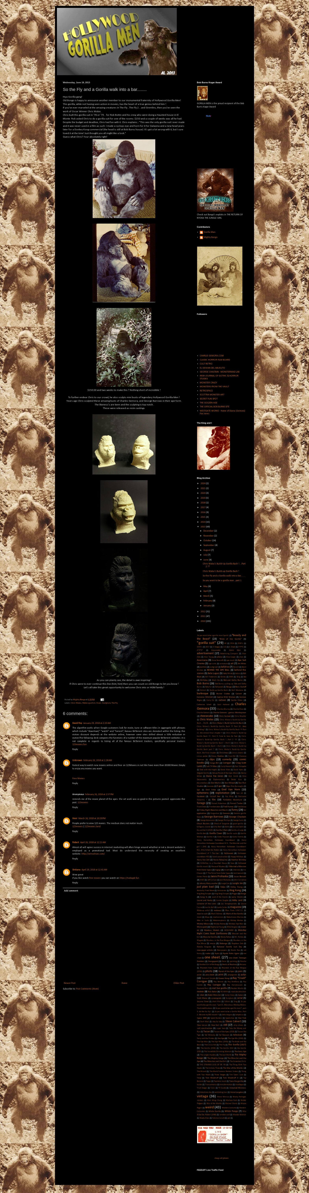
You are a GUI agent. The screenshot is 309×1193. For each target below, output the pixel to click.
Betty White (227, 673)
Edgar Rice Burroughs (235, 786)
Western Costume (229, 1108)
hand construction (220, 857)
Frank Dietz (201, 807)
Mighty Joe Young (217, 927)
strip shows (238, 1025)
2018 (203, 503)
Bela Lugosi (213, 673)
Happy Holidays (237, 857)
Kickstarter (221, 891)
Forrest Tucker (236, 803)
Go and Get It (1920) (205, 830)
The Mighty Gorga (215, 1058)
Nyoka (217, 953)
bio (245, 677)
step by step (217, 1022)
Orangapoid (213, 961)
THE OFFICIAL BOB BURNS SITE (214, 407)
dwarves (210, 786)
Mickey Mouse (203, 924)
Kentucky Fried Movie (205, 891)
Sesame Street (202, 1001)
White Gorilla (214, 1111)
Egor (198, 790)
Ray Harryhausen (234, 985)
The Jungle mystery (208, 1055)
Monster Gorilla (210, 937)
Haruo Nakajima (220, 860)
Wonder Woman (239, 1115)
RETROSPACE (206, 391)
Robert (75, 842)
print (220, 975)
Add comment (71, 891)
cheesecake (206, 716)
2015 (203, 517)
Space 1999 (202, 1018)
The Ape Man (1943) (219, 1042)
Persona (243, 964)
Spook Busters (216, 1018)
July (205, 555)
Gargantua (214, 813)
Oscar (98, 703)
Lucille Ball (209, 907)
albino (219, 657)
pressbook (210, 975)
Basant (236, 667)
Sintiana (76, 870)
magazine (235, 907)
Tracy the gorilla (236, 1081)
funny (235, 809)
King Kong (235, 890)
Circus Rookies (217, 756)
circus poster (202, 756)
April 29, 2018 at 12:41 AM (94, 870)
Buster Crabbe (223, 694)
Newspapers (222, 950)
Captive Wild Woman (226, 697)
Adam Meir (235, 650)
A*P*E (240, 647)
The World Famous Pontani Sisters (223, 1071)
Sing (235, 1001)
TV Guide (222, 1088)
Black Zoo (216, 680)
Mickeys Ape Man (236, 924)
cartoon (222, 700)
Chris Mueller (240, 716)
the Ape (221, 1038)
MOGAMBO (229, 930)
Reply (75, 749)
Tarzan (206, 1031)
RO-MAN (224, 992)
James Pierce (202, 877)
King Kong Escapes (204, 894)
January (207, 606)
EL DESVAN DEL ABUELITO (212, 368)
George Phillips (224, 820)
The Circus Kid (210, 1045)
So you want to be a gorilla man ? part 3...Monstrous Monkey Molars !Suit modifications (221, 1005)
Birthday (204, 680)
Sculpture (106, 703)
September (209, 545)
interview (236, 870)
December (208, 531)
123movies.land (93, 826)
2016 (203, 512)
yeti (228, 1118)
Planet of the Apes (226, 971)
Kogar (234, 894)
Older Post (178, 983)
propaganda (232, 975)
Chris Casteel (225, 716)
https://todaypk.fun (129, 878)
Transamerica (211, 1085)
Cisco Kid (232, 756)
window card (225, 1115)
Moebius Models (212, 930)
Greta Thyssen (223, 837)
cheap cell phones (221, 1158)
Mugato (200, 940)
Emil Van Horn (231, 789)
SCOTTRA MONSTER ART (212, 395)
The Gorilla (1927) (237, 1045)
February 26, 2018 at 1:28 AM (97, 760)
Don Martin (216, 783)
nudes (208, 954)
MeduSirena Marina (234, 917)
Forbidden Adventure (232, 800)
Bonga (229, 687)
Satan (240, 995)
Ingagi (218, 870)
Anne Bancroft (217, 660)
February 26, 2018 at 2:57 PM (99, 794)
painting (233, 961)
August (207, 550)
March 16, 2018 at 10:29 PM (92, 818)
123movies (83, 802)
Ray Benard (218, 982)
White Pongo (231, 1111)
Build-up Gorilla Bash (219, 690)
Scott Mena (202, 998)
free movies (95, 878)
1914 (232, 643)
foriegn (201, 803)
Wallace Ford (231, 1100)
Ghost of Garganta (221, 824)
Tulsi (212, 1088)
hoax (232, 863)
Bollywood (219, 687)
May (205, 586)
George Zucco (238, 820)
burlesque (202, 693)
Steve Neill (215, 1025)
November (208, 536)
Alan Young (208, 657)
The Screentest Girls (238, 1061)
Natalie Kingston (204, 947)
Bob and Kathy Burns (233, 680)
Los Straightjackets (229, 904)
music (212, 943)
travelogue (239, 1085)
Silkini (227, 1001)
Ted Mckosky (210, 1035)
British (203, 690)
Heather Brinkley (238, 860)
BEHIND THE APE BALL (218, 670)
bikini (237, 673)
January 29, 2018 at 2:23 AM (97, 723)
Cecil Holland (223, 705)
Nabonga (223, 943)
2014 (203, 522)
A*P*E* (200, 650)
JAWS (202, 880)
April (205, 591)
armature (224, 664)
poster (199, 975)
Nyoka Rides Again (231, 954)
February (208, 601)
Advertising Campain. (229, 654)
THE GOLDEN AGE (208, 403)
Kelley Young (236, 887)
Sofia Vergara (227, 1015)
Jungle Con (225, 883)
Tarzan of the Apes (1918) (224, 1032)
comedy (227, 759)
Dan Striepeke (240, 766)
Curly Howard (226, 766)
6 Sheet (232, 647)
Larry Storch (237, 897)
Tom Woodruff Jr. (231, 1078)
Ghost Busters (203, 824)
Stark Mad (204, 1022)
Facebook (201, 796)
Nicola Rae (235, 950)
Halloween (228, 853)
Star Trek (242, 1018)
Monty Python (226, 937)
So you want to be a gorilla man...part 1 (222, 580)
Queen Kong (223, 978)
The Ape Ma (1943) (235, 1038)
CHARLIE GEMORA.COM (212, 356)
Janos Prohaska (219, 876)
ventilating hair (221, 1092)
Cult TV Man (211, 766)
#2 (225, 643)
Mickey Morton (236, 920)
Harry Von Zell (203, 860)
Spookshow (229, 1018)
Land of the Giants (220, 897)
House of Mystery (218, 866)
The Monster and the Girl (215, 1061)
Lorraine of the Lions (206, 904)
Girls (227, 827)
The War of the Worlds (233, 1068)
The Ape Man (202, 1042)
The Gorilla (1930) (208, 1048)
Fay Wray (229, 796)
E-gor (219, 786)
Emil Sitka (211, 790)
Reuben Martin (237, 988)
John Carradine (240, 880)
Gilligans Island (203, 827)
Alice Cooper (231, 657)
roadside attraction (238, 992)
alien (241, 657)
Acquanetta (216, 650)
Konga (243, 894)
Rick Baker (212, 992)
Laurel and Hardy (204, 900)
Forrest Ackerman (218, 803)
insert (226, 870)
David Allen (225, 770)
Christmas (223, 753)
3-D (224, 647)
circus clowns (237, 753)
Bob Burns (203, 683)
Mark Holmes (216, 914)
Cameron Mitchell (205, 697)
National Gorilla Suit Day (229, 947)
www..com (208, 116)
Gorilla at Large (237, 830)
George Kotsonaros (207, 820)
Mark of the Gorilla (234, 914)
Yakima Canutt (218, 1118)
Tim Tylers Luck (236, 1075)
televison (237, 1035)
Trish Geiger (202, 1088)
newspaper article (205, 950)
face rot (239, 793)
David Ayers (238, 770)
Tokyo (199, 1078)
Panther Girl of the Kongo (209, 964)
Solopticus (239, 1015)
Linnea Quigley (222, 900)
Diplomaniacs (219, 780)
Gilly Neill (217, 827)
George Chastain (237, 817)
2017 (203, 507)
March (206, 596)
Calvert (239, 694)
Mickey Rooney (219, 924)
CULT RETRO (206, 364)
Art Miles (242, 664)
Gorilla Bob (201, 833)
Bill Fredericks (211, 677)
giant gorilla (238, 824)
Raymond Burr (203, 988)
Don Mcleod (230, 783)
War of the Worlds (214, 1103)
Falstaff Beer (215, 796)
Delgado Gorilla (203, 773)
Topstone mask (220, 1081)
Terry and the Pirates (205, 1038)
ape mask (230, 660)
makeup (217, 910)
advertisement (205, 653)
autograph (214, 667)
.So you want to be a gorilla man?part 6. (213, 635)
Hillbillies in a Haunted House (213, 863)
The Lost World (225, 1055)
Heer (74, 818)
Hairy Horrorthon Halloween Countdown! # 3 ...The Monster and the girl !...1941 (221, 843)
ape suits (212, 664)
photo (208, 971)
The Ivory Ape (240, 1052)
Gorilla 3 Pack (222, 830)
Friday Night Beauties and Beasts (213, 810)
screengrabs (216, 998)
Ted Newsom (224, 1035)
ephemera (202, 793)
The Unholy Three (212, 1068)
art (232, 663)
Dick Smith (233, 776)
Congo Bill (214, 763)
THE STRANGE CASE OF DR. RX (212, 1065)
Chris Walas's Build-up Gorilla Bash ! (221, 571)
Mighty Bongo (210, 237)
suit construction (204, 1028)
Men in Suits (203, 920)
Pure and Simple (208, 978)
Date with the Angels (208, 770)
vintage (202, 1096)
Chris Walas (76, 703)
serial (240, 998)
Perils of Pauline (229, 965)
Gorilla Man (209, 232)
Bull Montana (237, 690)
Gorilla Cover (215, 833)
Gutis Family (238, 837)
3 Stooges (216, 647)
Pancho (243, 961)
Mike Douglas (232, 927)
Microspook (202, 927)
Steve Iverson (202, 1025)
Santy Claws (230, 995)
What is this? (208, 149)
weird (209, 1107)
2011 (203, 616)
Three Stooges (219, 1075)
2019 (203, 498)
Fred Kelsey (241, 807)
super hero (220, 1028)
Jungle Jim (237, 883)
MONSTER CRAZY (208, 383)
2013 (203, 527)
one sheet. (213, 957)
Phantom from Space (209, 968)
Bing (238, 677)
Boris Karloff (240, 687)
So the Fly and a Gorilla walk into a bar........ (224, 576)
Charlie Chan (238, 709)
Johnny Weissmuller (208, 883)
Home (124, 983)
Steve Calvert (233, 1021)
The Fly (115, 703)
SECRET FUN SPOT (209, 399)
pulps (243, 975)
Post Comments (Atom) (87, 989)
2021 (203, 488)
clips (212, 759)
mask (199, 917)
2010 (203, 621)
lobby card (237, 900)
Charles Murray (223, 709)
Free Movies (78, 778)
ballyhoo (225, 667)
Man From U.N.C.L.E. (234, 910)
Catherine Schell (204, 705)
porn (240, 971)
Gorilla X (210, 837)
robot (202, 995)
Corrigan (227, 763)
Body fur (208, 687)
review (200, 991)
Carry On (210, 700)
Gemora (226, 813)
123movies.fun (79, 744)
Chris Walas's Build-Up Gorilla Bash (227, 723)
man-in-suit (202, 914)
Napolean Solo (237, 943)
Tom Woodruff (212, 1078)
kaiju (223, 887)
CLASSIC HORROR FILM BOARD (215, 360)
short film (216, 1001)
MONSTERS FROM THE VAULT (214, 387)
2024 (203, 483)
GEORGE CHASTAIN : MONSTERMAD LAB (219, 372)
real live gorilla (219, 988)
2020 (203, 493)
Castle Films (236, 700)
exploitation (222, 793)
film (214, 800)
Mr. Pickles (239, 937)
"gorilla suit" (206, 643)
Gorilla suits (232, 833)
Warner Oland (231, 1103)
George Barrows (213, 816)
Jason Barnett (240, 877)
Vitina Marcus (223, 1097)
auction (203, 667)
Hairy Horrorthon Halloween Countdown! (216, 840)
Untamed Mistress (237, 1088)
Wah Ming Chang (214, 1100)
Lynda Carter (222, 907)
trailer (199, 1085)
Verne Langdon (236, 1092)
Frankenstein (214, 807)
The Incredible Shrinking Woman (217, 1051)
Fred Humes (228, 807)
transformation (226, 1085)
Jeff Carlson (212, 880)
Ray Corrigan (214, 985)
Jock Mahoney (225, 880)
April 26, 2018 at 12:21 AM (93, 842)
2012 (203, 611)
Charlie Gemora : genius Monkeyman (229, 713)
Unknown (77, 760)
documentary (202, 783)
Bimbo (223, 677)
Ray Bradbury (233, 982)
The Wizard (201, 1071)
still (225, 1025)
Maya (207, 917)
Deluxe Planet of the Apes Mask (225, 773)
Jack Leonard (239, 873)
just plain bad (205, 886)
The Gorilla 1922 (227, 1048)
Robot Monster (214, 995)
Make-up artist (88, 703)
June (206, 560)
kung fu (203, 897)
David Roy (77, 723)
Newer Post (69, 983)
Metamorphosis (219, 920)
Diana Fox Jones (214, 776)
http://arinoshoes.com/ (93, 854)
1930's (240, 643)
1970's (199, 647)
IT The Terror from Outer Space (218, 873)
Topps (208, 1081)
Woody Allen (204, 1118)
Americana (202, 660)
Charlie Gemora (203, 713)
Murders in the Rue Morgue (218, 940)
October (207, 540)
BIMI (231, 677)
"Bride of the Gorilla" (230, 639)
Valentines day (206, 1092)
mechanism (218, 917)
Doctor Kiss (236, 780)
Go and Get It (238, 827)
